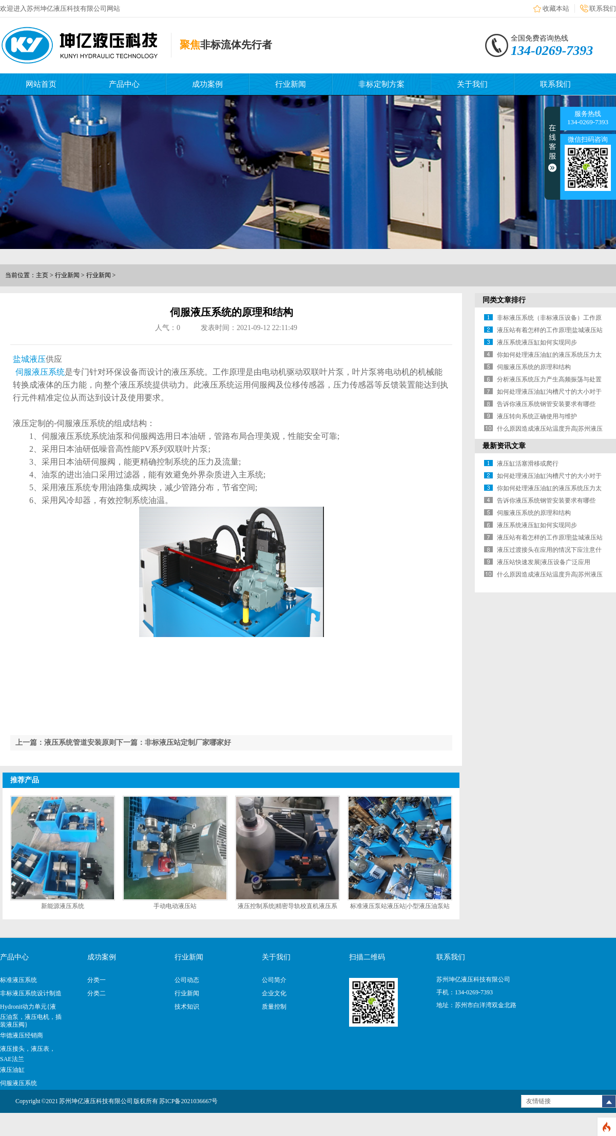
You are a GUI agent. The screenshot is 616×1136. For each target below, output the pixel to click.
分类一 (96, 980)
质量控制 (274, 1006)
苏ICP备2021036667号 (188, 1101)
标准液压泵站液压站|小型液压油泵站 (400, 906)
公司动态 (187, 980)
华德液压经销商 (21, 1035)
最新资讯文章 (504, 446)
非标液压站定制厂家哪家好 (188, 742)
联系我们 (602, 8)
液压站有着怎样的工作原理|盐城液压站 (550, 330)
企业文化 (274, 993)
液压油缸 (12, 1069)
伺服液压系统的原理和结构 (534, 367)
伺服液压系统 (39, 372)
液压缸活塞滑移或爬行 (528, 463)
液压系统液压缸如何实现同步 (537, 342)
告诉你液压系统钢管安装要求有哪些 (546, 404)
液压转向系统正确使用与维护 (537, 416)
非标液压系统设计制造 (31, 993)
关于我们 (472, 84)
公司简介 (274, 980)
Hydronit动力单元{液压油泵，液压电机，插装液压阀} (31, 1015)
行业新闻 (290, 84)
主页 (42, 275)
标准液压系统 (18, 980)
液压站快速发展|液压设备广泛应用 (543, 562)
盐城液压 (29, 359)
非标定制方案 (381, 84)
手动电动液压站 (175, 906)
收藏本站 (556, 8)
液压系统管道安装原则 (80, 742)
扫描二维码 (367, 957)
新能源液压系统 (62, 906)
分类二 (96, 993)
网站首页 (41, 84)
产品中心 (124, 84)
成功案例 (207, 84)
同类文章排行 (504, 300)
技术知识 (187, 1006)
